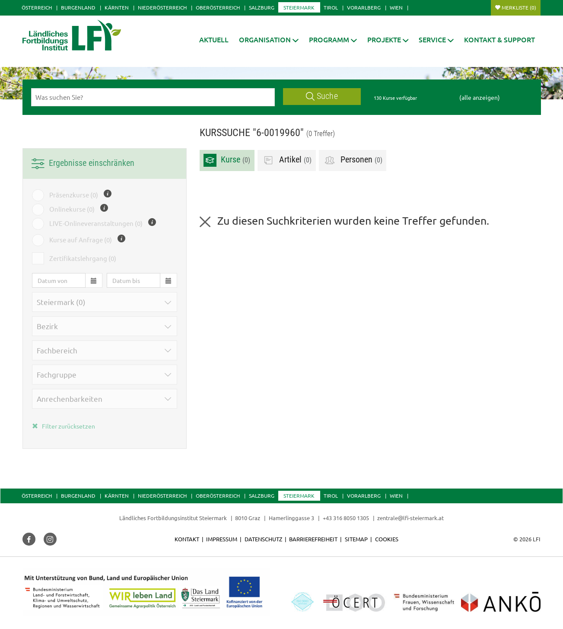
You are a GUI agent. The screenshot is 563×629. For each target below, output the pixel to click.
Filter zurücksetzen (63, 426)
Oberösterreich (218, 7)
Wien (396, 7)
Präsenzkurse (73, 195)
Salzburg (261, 7)
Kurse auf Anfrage (80, 239)
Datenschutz (263, 539)
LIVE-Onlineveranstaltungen (96, 223)
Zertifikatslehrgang (82, 258)
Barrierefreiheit (313, 539)
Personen (352, 160)
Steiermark (299, 7)
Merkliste (519, 7)
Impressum (221, 539)
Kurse (227, 160)
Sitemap (356, 539)
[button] (268, 39)
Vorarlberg (364, 7)
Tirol (331, 7)
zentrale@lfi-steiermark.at (410, 517)
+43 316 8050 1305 (346, 517)
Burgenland (78, 7)
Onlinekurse (72, 209)
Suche (322, 96)
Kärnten (117, 7)
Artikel (287, 160)
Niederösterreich (162, 7)
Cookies (386, 539)
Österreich (37, 7)
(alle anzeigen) (479, 97)
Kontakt (187, 539)
